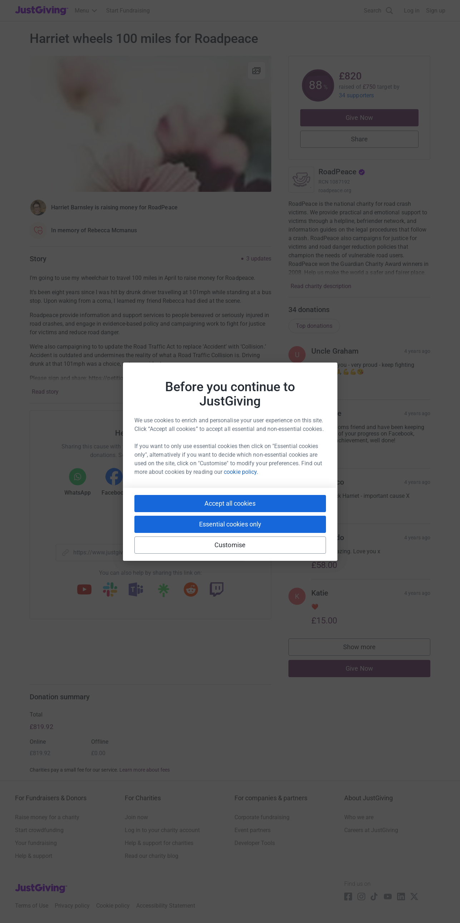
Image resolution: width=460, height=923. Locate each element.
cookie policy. (241, 471)
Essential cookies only (230, 524)
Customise (230, 545)
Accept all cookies (230, 503)
